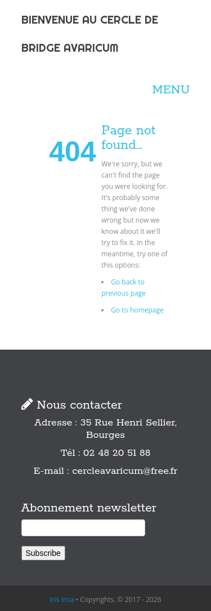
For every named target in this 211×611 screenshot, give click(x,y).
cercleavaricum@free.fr (124, 471)
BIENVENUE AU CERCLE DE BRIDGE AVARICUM (89, 33)
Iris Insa (62, 599)
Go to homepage (137, 310)
